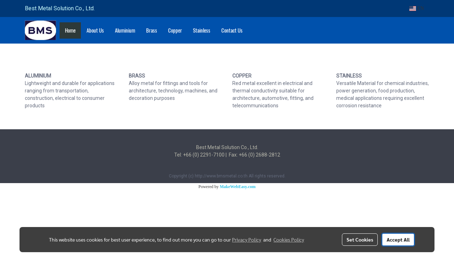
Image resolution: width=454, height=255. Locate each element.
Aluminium (125, 30)
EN (416, 8)
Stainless (201, 30)
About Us (95, 30)
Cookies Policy (288, 239)
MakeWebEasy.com (238, 186)
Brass (151, 30)
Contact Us (232, 30)
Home (70, 30)
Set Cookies (360, 239)
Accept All (398, 239)
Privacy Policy (246, 239)
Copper (175, 30)
